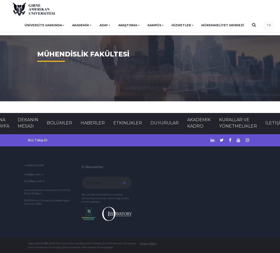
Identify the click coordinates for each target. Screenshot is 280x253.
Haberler (93, 122)
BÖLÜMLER (59, 122)
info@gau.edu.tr (34, 174)
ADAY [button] (103, 25)
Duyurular (165, 122)
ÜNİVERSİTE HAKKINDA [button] (43, 25)
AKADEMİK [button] (80, 25)
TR (268, 25)
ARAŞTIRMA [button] (127, 25)
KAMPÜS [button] (154, 25)
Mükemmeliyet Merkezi (222, 25)
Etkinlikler (127, 122)
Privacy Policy (148, 243)
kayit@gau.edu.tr (34, 181)
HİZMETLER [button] (181, 25)
